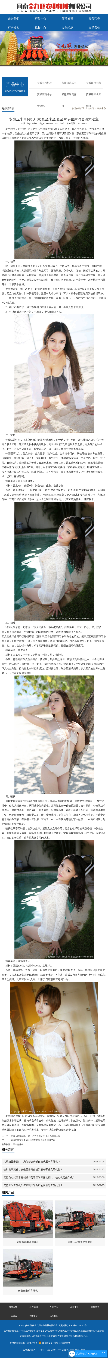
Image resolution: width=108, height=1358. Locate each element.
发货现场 (67, 27)
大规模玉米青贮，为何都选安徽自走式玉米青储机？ (32, 1161)
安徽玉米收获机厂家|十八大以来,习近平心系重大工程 (35, 1136)
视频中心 (40, 27)
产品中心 (40, 18)
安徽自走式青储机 (28, 1290)
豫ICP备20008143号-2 (78, 1325)
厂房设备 (13, 27)
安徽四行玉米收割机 (93, 85)
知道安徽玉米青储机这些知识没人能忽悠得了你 (32, 1140)
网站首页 (13, 1307)
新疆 (83, 1350)
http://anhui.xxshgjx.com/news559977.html (45, 123)
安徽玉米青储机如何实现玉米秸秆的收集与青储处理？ (33, 1185)
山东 (48, 1350)
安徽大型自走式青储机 (80, 1242)
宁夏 (72, 1350)
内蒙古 (65, 1350)
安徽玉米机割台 (44, 85)
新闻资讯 (67, 18)
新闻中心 (101, 108)
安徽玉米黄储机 (69, 96)
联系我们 (94, 27)
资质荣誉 (94, 18)
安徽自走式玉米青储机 (69, 85)
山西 (53, 1350)
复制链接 (63, 1325)
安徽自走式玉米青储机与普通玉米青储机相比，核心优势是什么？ (39, 1177)
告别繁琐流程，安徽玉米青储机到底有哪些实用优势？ (33, 1169)
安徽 (77, 1350)
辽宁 (59, 1350)
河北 (42, 1350)
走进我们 (13, 18)
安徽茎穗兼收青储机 (44, 96)
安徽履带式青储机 (93, 96)
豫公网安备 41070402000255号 (54, 1343)
